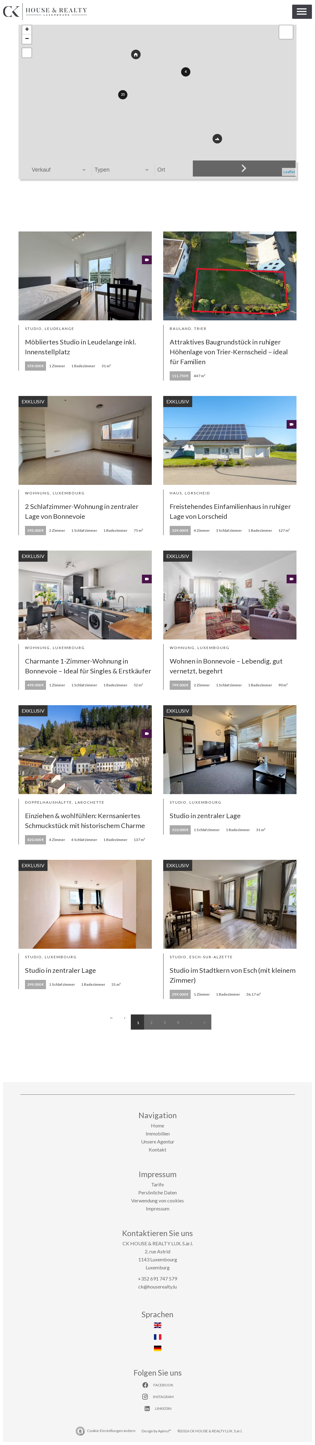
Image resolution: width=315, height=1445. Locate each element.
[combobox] (59, 170)
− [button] (27, 39)
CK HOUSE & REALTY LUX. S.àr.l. (157, 1243)
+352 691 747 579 (157, 1278)
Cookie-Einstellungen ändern (111, 1430)
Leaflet (289, 172)
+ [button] (27, 30)
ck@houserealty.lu (157, 1286)
